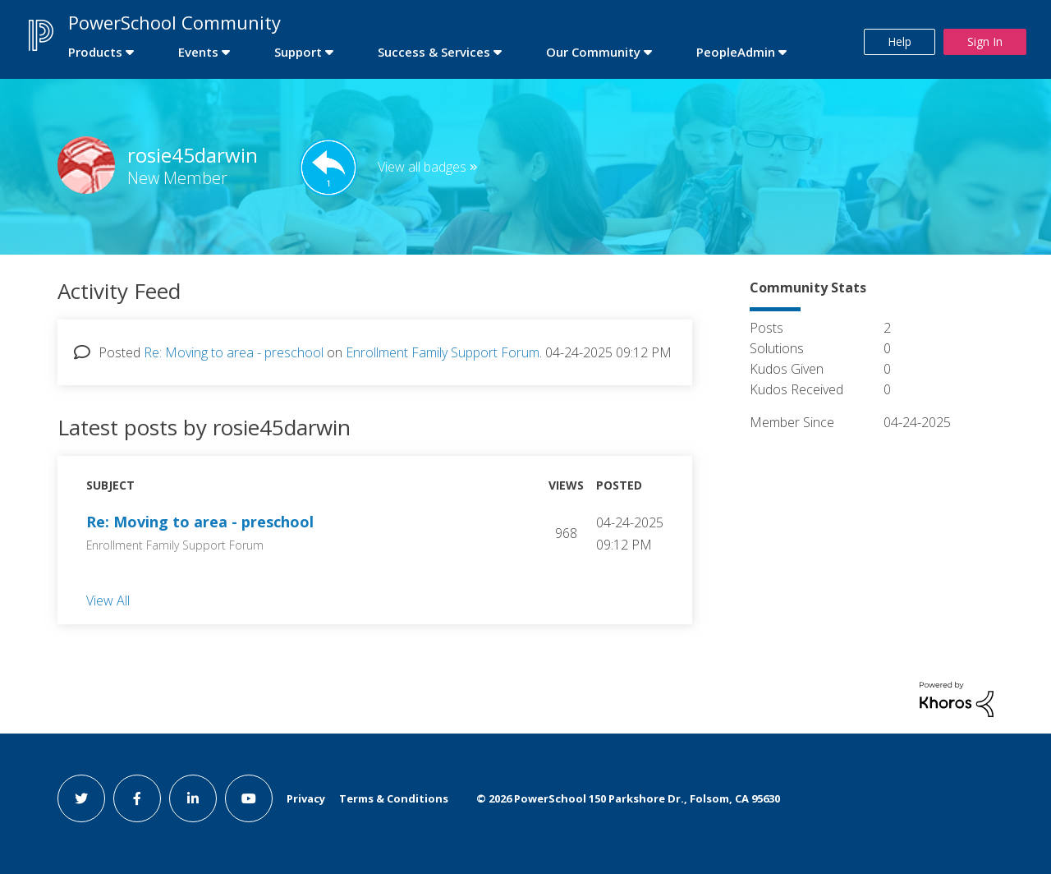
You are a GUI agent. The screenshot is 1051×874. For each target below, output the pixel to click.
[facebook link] (137, 798)
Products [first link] (95, 52)
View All (108, 600)
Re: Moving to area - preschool (234, 352)
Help (899, 41)
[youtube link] (249, 798)
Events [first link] (198, 52)
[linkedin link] (193, 798)
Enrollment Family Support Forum (442, 352)
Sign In (985, 41)
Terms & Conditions (393, 798)
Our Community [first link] (593, 52)
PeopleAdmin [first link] (735, 52)
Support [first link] (298, 52)
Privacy (306, 798)
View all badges (422, 167)
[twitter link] (81, 798)
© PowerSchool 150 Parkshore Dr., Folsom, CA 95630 (628, 798)
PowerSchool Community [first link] (174, 22)
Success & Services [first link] (434, 52)
